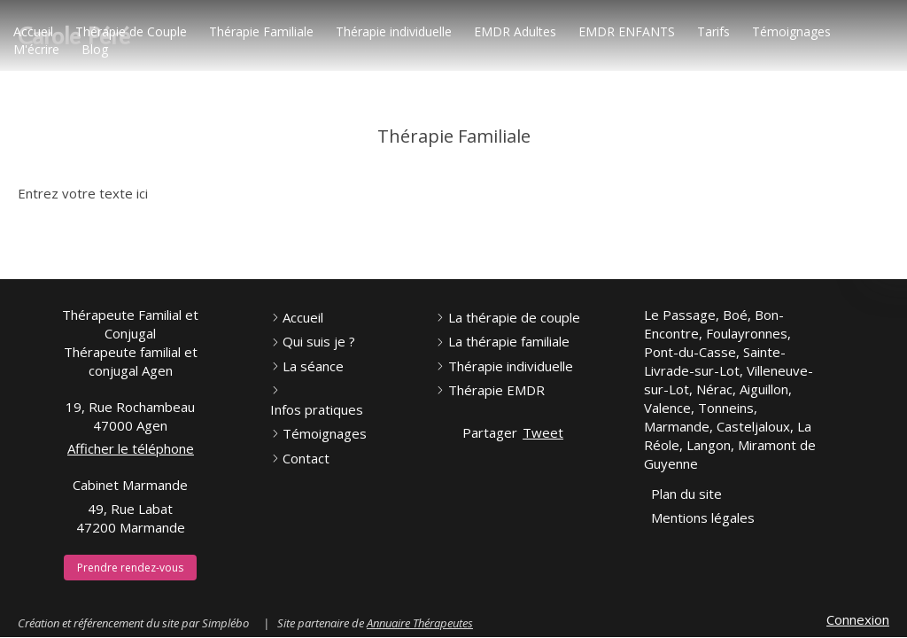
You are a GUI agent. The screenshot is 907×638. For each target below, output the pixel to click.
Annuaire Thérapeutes (420, 623)
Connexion (857, 619)
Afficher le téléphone (130, 448)
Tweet (543, 432)
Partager (489, 432)
